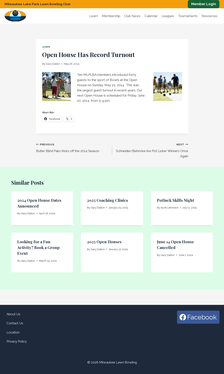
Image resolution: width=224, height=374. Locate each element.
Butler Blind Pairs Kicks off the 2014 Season (72, 147)
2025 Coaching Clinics (107, 200)
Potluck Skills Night (175, 200)
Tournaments (188, 16)
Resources (209, 16)
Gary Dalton (53, 63)
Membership (111, 16)
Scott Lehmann (169, 207)
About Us (13, 314)
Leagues (168, 16)
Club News (132, 16)
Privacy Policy (17, 341)
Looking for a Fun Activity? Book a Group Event (38, 247)
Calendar (151, 16)
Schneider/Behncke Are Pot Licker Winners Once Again (151, 150)
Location (13, 332)
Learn (93, 16)
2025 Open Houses (104, 241)
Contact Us (15, 323)
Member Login (203, 4)
